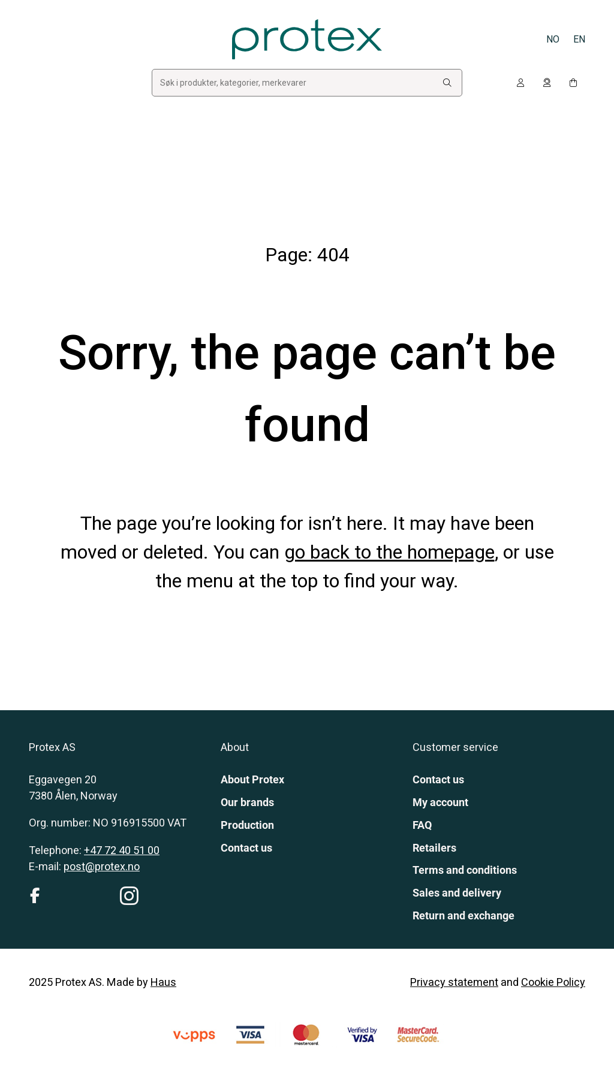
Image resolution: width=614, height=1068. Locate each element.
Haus (163, 982)
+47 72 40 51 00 (121, 850)
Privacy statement (454, 982)
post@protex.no (102, 866)
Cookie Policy (553, 982)
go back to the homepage (389, 552)
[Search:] (447, 83)
